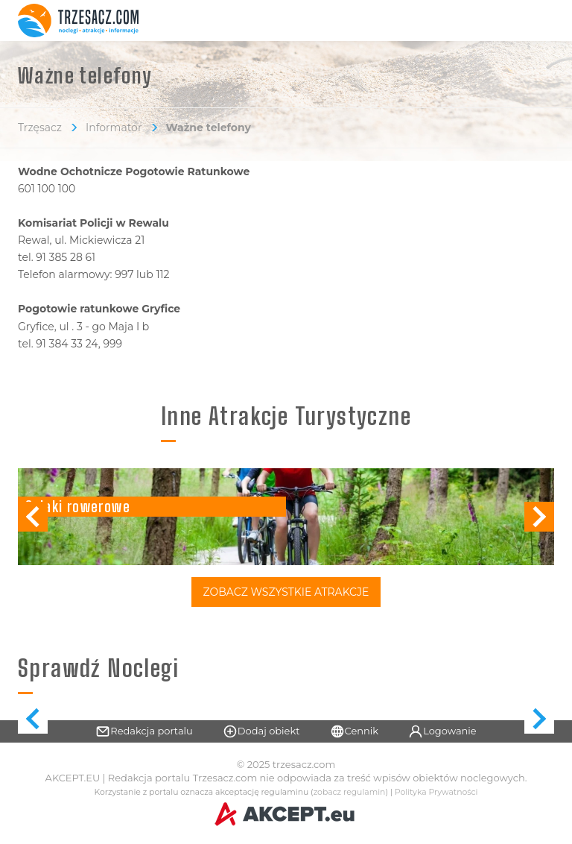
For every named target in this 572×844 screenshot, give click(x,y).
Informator (114, 127)
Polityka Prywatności (436, 792)
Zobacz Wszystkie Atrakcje (286, 592)
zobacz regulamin (350, 792)
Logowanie (442, 731)
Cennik (354, 731)
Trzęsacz (40, 127)
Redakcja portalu (144, 731)
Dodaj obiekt (261, 731)
